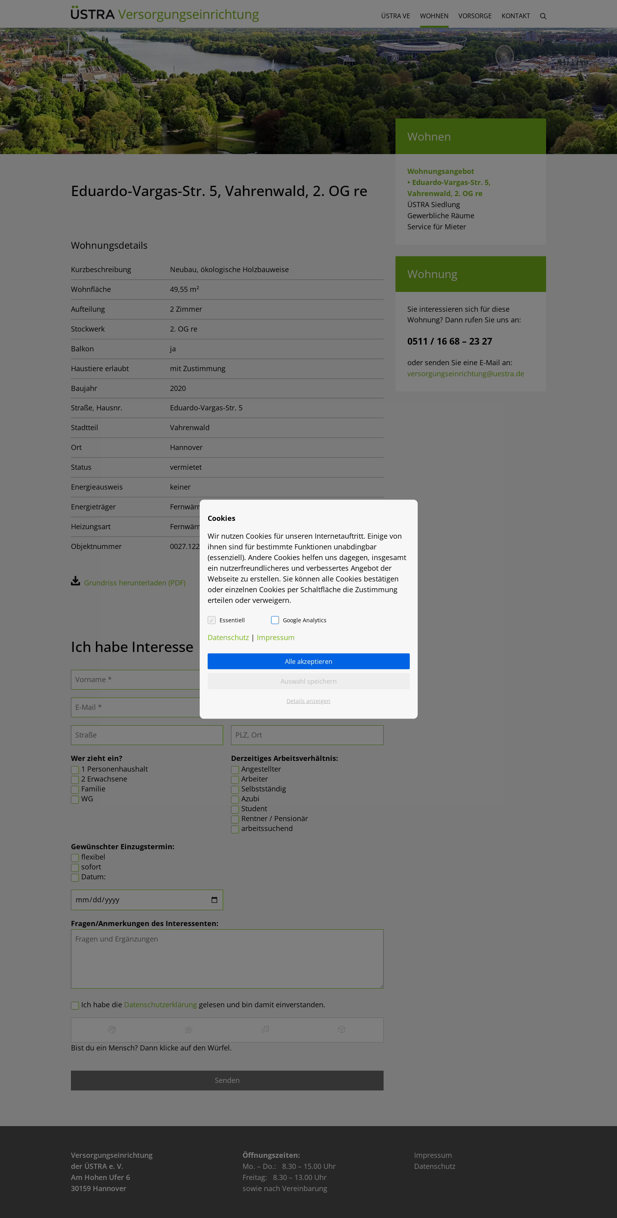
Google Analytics (305, 619)
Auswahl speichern (309, 681)
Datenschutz (228, 637)
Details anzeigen (308, 700)
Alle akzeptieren (308, 661)
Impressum (276, 637)
